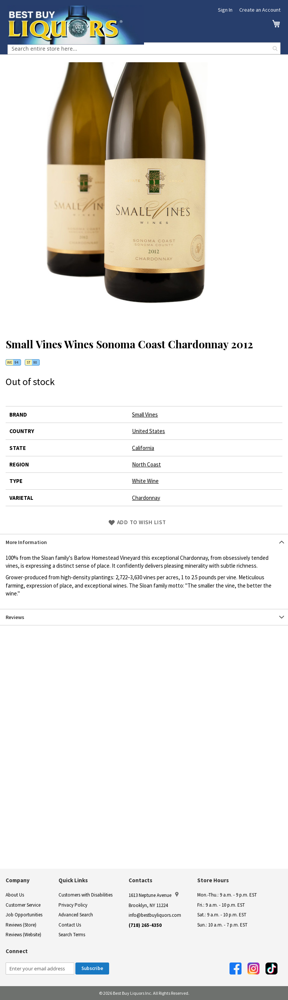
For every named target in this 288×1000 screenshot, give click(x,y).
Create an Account (259, 9)
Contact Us (69, 925)
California (143, 447)
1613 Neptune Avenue (153, 895)
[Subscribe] (92, 969)
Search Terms (71, 934)
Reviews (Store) (21, 925)
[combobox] (144, 48)
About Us (15, 895)
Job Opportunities (24, 915)
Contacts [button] (140, 880)
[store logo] (76, 25)
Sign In (225, 9)
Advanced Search (75, 915)
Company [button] (18, 880)
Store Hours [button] (213, 880)
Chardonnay (146, 497)
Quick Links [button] (73, 880)
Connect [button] (17, 951)
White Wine (145, 480)
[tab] (144, 542)
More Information (26, 542)
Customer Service (23, 905)
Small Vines (145, 414)
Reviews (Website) (23, 934)
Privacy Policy (72, 905)
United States (148, 431)
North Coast (146, 464)
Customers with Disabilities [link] (85, 895)
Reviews (15, 617)
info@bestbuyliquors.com (155, 915)
